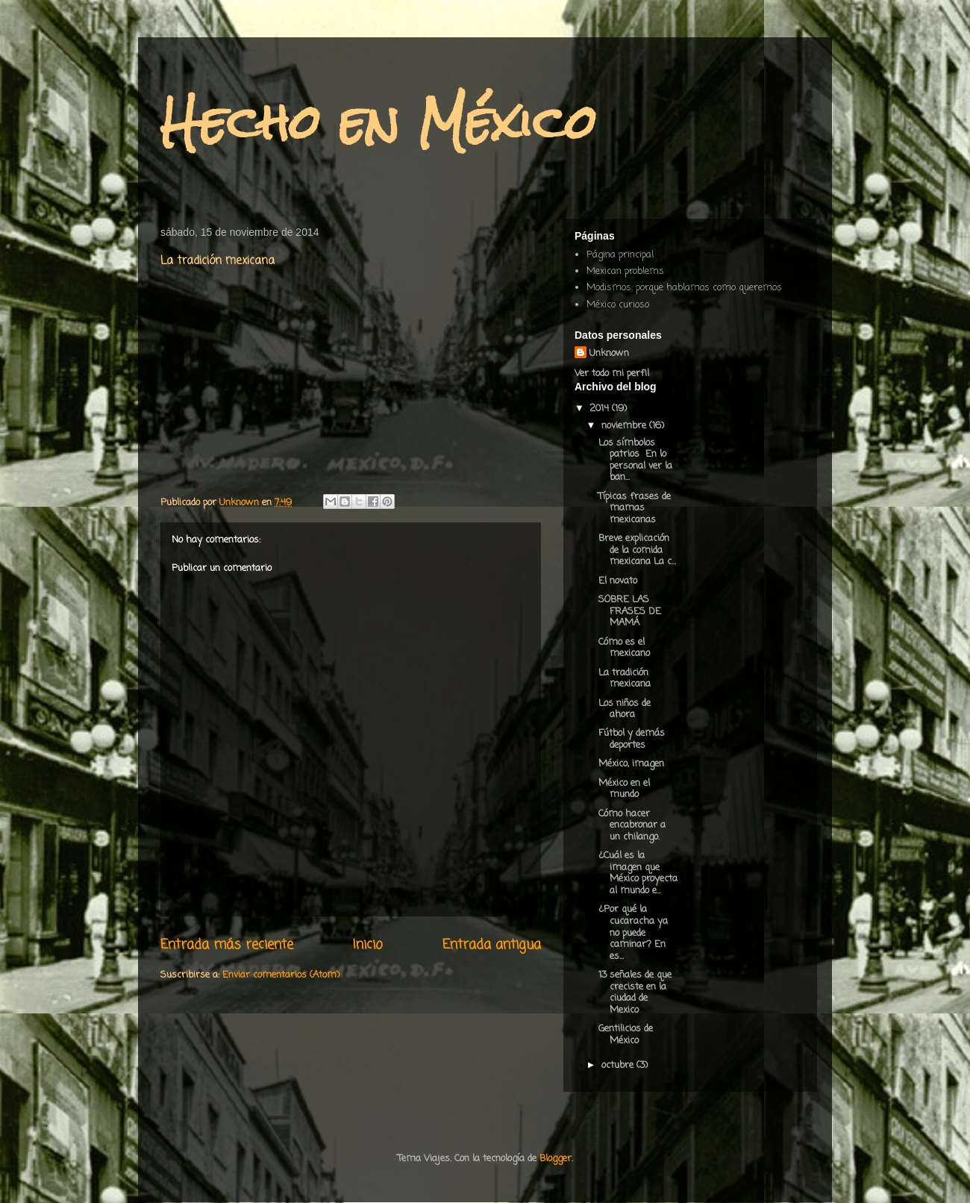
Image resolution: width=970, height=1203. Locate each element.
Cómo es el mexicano (624, 648)
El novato (617, 581)
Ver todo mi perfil (612, 373)
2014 (600, 408)
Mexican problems (625, 271)
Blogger (555, 1159)
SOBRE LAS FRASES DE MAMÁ (629, 611)
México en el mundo (624, 789)
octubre (618, 1065)
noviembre (625, 426)
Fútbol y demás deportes (631, 739)
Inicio (368, 944)
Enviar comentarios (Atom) (281, 975)
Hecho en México (378, 122)
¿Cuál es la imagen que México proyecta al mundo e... (638, 873)
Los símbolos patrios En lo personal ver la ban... (635, 460)
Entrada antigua (491, 944)
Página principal (620, 255)
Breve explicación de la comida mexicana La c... (637, 550)
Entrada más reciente (226, 944)
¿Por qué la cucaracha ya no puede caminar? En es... (633, 932)
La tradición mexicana (624, 679)
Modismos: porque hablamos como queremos (684, 288)
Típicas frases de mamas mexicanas (634, 508)
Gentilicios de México (625, 1035)
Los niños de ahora (624, 709)
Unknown (609, 353)
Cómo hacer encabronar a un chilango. (632, 825)
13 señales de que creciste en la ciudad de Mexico (635, 992)
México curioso (617, 305)
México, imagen (631, 764)
